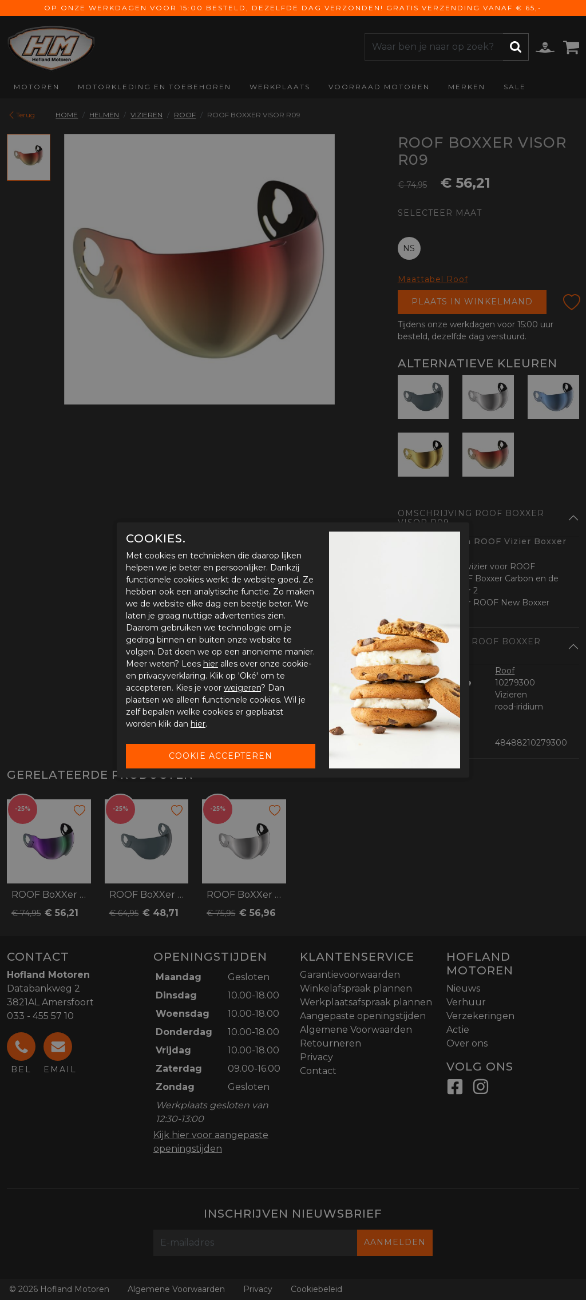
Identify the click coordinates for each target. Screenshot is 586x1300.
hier (210, 664)
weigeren (242, 688)
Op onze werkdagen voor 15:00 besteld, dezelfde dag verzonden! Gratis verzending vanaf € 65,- (293, 7)
